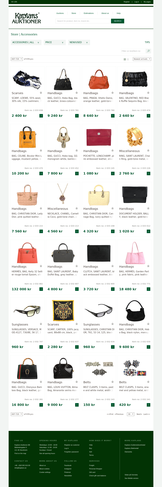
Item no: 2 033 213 (69, 226)
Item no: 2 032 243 (105, 399)
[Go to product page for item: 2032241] (134, 368)
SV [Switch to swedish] (12, 2)
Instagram (67, 469)
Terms (91, 455)
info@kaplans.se (21, 468)
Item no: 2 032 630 (141, 342)
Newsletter (68, 475)
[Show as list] (128, 59)
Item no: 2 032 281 (34, 399)
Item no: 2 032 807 (69, 284)
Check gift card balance (97, 475)
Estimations (89, 13)
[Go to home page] (25, 15)
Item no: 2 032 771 (141, 284)
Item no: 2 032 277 (69, 399)
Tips (147, 42)
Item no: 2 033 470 (34, 168)
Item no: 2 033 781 (69, 110)
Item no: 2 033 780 (105, 110)
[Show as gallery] (125, 59)
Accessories (29, 34)
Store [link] (14, 34)
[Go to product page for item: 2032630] (134, 310)
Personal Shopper (95, 469)
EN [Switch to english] (16, 2)
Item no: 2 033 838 (34, 110)
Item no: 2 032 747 (34, 342)
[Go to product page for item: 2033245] (99, 137)
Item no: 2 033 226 (141, 168)
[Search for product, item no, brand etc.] (83, 21)
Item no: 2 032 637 (69, 342)
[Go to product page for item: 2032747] (27, 310)
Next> (139, 414)
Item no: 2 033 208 (105, 226)
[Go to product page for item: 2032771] (134, 253)
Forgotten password (71, 452)
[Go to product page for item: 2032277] (63, 368)
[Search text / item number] (148, 51)
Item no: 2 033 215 (34, 226)
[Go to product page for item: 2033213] (63, 195)
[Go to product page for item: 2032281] (27, 368)
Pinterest (67, 472)
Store (73, 13)
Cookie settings (44, 472)
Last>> (146, 414)
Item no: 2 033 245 (105, 168)
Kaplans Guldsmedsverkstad (135, 445)
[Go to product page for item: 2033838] (27, 79)
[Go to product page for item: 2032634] (99, 310)
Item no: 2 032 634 (105, 342)
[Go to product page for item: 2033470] (27, 137)
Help (119, 13)
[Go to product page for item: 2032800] (99, 253)
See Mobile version (131, 478)
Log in (136, 2)
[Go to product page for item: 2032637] (63, 310)
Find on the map (20, 453)
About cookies (44, 469)
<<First (110, 414)
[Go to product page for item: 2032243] (99, 368)
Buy (90, 448)
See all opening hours (47, 453)
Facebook (67, 465)
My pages (147, 2)
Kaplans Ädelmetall (131, 448)
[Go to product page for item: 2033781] (63, 79)
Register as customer (72, 445)
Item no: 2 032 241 (141, 399)
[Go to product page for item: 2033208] (99, 195)
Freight (91, 465)
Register (127, 2)
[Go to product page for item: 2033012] (134, 195)
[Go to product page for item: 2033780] (99, 79)
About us (105, 13)
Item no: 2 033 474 (141, 110)
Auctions (60, 13)
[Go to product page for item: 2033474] (134, 79)
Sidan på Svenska (131, 475)
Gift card (92, 472)
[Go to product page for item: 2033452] (63, 137)
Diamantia (128, 452)
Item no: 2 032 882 (34, 284)
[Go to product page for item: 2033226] (134, 137)
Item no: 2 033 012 (141, 226)
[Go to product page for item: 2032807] (63, 253)
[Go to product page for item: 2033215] (27, 195)
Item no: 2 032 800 (105, 284)
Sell (90, 452)
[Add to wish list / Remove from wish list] (41, 93)
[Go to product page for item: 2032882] (27, 253)
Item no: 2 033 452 (69, 168)
